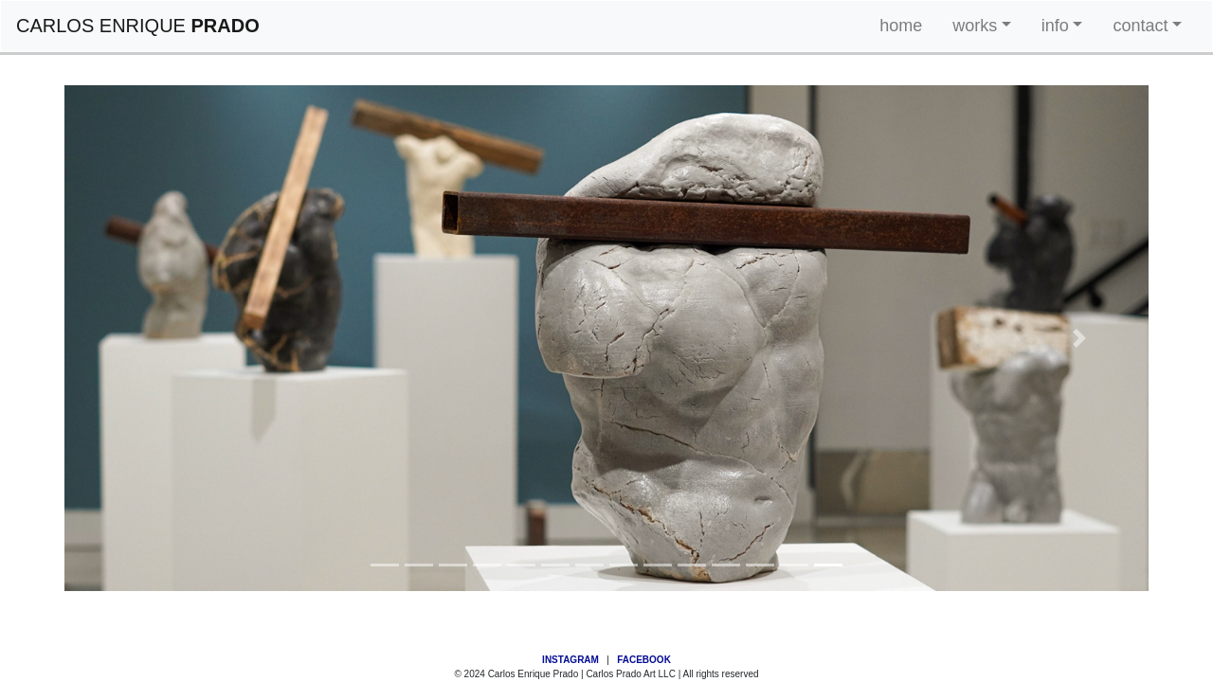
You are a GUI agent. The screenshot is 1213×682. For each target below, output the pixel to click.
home (900, 25)
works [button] (974, 25)
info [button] (1055, 25)
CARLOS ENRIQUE (138, 25)
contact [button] (1140, 25)
